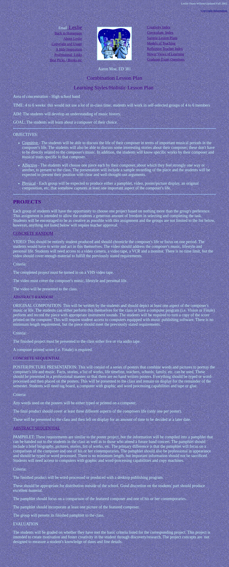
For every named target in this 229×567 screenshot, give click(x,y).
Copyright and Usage (67, 44)
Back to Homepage (68, 33)
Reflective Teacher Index (165, 49)
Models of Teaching (161, 43)
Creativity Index (158, 27)
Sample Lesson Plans (162, 38)
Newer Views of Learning (165, 54)
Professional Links (68, 55)
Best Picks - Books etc (66, 60)
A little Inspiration (69, 49)
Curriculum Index (160, 32)
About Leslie (73, 39)
